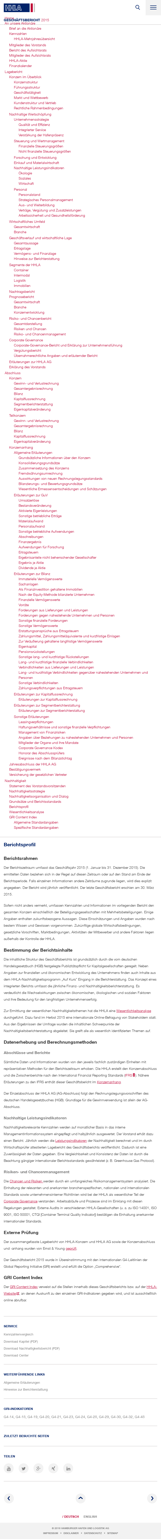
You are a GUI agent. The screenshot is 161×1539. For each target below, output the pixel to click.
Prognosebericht (21, 297)
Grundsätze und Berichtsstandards (35, 801)
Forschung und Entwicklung (35, 157)
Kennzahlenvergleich (18, 1334)
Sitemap (112, 1533)
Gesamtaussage (26, 243)
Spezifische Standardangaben (36, 827)
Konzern (15, 378)
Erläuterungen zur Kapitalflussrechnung (43, 694)
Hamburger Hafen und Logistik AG (85, 1528)
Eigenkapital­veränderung (32, 409)
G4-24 (80, 1417)
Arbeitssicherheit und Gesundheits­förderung (52, 215)
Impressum (50, 1533)
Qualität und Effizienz (34, 124)
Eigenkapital (28, 646)
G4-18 (21, 1417)
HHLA (19, 7)
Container (21, 270)
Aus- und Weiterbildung (37, 205)
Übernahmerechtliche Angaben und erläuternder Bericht (55, 355)
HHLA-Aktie (18, 60)
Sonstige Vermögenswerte (38, 625)
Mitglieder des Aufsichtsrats (30, 55)
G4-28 (92, 1417)
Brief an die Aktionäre (25, 28)
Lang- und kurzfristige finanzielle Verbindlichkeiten (56, 662)
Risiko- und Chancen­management (40, 334)
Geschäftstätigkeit (27, 92)
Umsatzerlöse (29, 500)
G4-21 (56, 1417)
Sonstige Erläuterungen (31, 716)
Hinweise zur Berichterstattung (37, 258)
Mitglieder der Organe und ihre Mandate (48, 742)
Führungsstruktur (27, 87)
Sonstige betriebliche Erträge (40, 516)
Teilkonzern (17, 415)
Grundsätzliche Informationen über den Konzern (55, 458)
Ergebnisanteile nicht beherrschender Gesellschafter (57, 557)
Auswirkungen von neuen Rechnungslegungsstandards (60, 478)
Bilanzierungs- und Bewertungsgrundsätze (50, 484)
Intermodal (22, 275)
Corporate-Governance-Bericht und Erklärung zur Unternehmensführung (68, 345)
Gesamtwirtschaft (27, 227)
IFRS (128, 1075)
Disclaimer (71, 1533)
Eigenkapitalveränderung (32, 441)
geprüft (71, 1248)
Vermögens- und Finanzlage (35, 253)
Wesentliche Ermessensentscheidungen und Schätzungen (63, 489)
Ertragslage (22, 248)
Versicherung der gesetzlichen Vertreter (38, 774)
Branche (20, 232)
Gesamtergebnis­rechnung (33, 388)
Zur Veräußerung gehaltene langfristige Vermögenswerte (60, 641)
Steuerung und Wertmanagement (39, 141)
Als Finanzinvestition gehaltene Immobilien (51, 589)
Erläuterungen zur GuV (31, 495)
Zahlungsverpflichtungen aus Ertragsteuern (51, 688)
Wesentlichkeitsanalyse (26, 812)
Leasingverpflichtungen (36, 722)
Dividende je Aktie (32, 568)
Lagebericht (13, 71)
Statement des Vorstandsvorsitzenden (37, 786)
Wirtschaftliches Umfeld (27, 221)
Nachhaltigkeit (15, 781)
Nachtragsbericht (22, 291)
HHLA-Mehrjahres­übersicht (34, 39)
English (90, 1516)
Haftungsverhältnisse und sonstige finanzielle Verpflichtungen (64, 727)
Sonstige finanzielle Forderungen (43, 620)
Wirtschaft (26, 183)
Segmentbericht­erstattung (33, 404)
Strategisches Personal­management (46, 200)
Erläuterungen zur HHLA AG (30, 362)
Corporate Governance (26, 340)
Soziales (25, 178)
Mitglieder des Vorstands (27, 45)
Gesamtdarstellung (28, 324)
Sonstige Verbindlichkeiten (38, 683)
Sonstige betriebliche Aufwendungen (46, 531)
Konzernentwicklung (29, 312)
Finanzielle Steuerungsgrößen (41, 146)
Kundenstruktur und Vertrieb (35, 103)
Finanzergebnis (30, 542)
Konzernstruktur (26, 82)
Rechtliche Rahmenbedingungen (38, 108)
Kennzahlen (18, 33)
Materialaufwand (31, 521)
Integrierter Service (32, 130)
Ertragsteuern (28, 552)
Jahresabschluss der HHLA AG (32, 764)
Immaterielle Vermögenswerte (40, 579)
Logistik (20, 280)
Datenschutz (93, 1533)
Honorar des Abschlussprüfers (41, 753)
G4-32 (128, 1417)
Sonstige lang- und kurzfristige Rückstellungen (54, 657)
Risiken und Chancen (30, 329)
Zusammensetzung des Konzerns (44, 468)
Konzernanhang (21, 447)
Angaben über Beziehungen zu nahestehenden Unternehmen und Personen (76, 737)
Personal (20, 189)
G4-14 (9, 1417)
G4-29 (104, 1417)
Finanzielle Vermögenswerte (39, 599)
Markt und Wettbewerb (31, 97)
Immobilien (22, 285)
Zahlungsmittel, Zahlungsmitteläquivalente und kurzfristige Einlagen (69, 636)
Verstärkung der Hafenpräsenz (41, 135)
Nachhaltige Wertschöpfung (30, 114)
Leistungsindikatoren (71, 1140)
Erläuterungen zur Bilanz (32, 574)
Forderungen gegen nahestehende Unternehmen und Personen (67, 615)
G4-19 (32, 1417)
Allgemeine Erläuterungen (33, 452)
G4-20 (44, 1417)
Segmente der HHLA (24, 265)
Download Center (16, 1355)
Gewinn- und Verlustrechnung (36, 383)
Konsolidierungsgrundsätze (39, 463)
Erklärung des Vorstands (27, 367)
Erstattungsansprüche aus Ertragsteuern (49, 631)
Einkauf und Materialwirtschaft (36, 163)
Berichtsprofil (19, 806)
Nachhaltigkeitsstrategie (27, 791)
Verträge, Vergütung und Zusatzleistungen (50, 210)
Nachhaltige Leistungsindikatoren (39, 168)
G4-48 (140, 1417)
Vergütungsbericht (27, 350)
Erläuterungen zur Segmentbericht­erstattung (47, 705)
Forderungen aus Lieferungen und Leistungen (53, 610)
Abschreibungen (31, 536)
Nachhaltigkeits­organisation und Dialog (38, 796)
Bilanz (18, 393)
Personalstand (29, 194)
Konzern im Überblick (25, 77)
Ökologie (25, 173)
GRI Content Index (23, 817)
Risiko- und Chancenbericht (30, 318)
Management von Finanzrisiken (42, 732)
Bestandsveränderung (35, 505)
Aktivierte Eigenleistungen (38, 510)
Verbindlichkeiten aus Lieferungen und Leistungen (56, 667)
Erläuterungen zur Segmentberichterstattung (52, 710)
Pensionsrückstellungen (37, 651)
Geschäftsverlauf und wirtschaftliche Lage (40, 238)
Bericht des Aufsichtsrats (28, 50)
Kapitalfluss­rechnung (29, 399)
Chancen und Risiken (26, 1181)
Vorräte (24, 605)
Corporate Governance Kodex (41, 748)
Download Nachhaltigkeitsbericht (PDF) (32, 1348)
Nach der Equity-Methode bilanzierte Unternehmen (57, 594)
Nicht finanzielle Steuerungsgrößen (45, 151)
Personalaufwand (32, 526)
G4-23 (68, 1417)
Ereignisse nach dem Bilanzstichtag (45, 758)
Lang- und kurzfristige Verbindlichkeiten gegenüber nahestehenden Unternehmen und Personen (83, 675)
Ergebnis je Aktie (31, 562)
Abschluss (13, 373)
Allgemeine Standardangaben (36, 822)
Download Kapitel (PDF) (21, 1341)
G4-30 (116, 1417)
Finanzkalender (20, 66)
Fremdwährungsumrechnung (41, 473)
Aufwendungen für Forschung (41, 547)
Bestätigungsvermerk (25, 769)
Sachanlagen (28, 584)
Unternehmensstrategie (31, 119)
